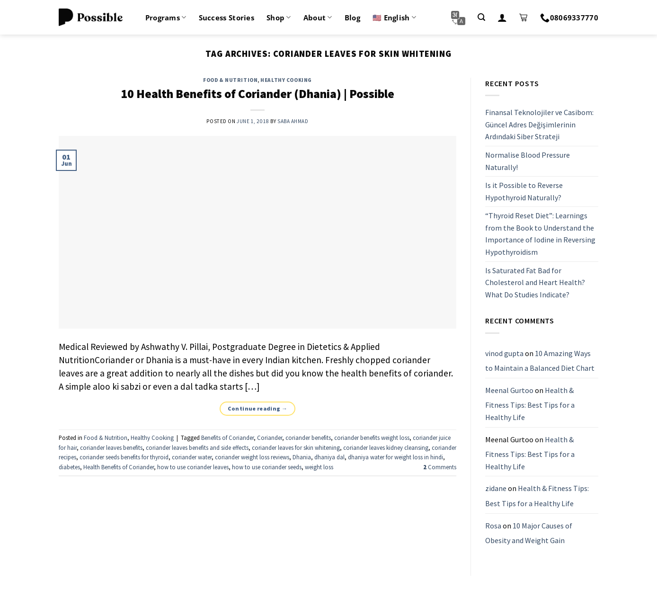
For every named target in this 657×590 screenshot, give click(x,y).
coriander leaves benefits (111, 447)
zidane (495, 488)
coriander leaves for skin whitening (296, 447)
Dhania (302, 457)
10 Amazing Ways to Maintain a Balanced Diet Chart (540, 361)
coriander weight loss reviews (252, 457)
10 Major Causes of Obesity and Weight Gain (528, 533)
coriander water (192, 457)
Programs (165, 17)
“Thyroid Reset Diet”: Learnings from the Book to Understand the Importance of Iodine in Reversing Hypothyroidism (540, 234)
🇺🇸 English (394, 17)
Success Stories (227, 17)
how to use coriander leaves (193, 467)
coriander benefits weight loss (371, 437)
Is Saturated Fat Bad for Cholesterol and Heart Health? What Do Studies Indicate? (535, 282)
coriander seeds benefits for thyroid (124, 457)
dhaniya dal (329, 457)
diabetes (69, 467)
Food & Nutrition (230, 80)
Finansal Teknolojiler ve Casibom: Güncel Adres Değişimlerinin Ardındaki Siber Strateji (539, 124)
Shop (278, 17)
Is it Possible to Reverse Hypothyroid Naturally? (524, 191)
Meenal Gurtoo (509, 390)
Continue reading (258, 408)
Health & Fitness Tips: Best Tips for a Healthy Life (530, 403)
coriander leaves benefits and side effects (197, 447)
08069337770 (569, 17)
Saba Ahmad (293, 121)
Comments (439, 467)
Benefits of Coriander (227, 437)
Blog (352, 17)
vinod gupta (504, 353)
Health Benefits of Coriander (118, 467)
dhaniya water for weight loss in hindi (395, 457)
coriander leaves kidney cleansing (385, 447)
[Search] (481, 17)
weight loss (319, 467)
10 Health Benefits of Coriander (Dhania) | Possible (257, 93)
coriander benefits (308, 437)
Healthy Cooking (285, 80)
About (317, 17)
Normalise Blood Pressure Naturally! (527, 161)
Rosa (493, 525)
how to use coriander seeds (267, 467)
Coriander (269, 437)
